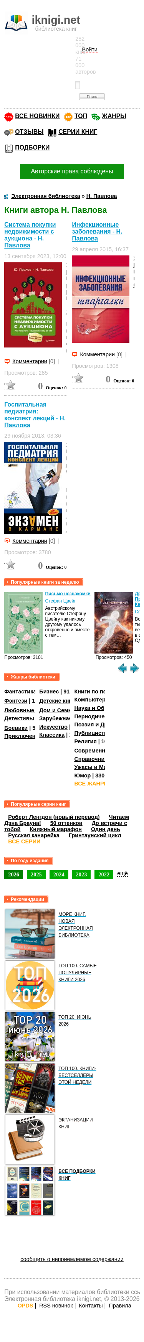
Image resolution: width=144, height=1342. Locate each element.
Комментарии (29, 361)
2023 (81, 874)
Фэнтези (15, 701)
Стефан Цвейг (60, 601)
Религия (85, 741)
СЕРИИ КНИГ (77, 131)
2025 (36, 874)
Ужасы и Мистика (98, 767)
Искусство (53, 727)
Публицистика (93, 733)
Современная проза (101, 751)
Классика (52, 735)
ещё (122, 873)
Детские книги (58, 701)
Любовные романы (31, 710)
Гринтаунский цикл (95, 835)
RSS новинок (56, 1305)
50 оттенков (66, 823)
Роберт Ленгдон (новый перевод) (53, 817)
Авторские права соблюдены (72, 171)
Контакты (91, 1305)
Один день (105, 829)
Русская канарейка (34, 835)
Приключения (23, 736)
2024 (59, 874)
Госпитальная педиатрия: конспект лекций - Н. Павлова (35, 414)
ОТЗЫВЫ (29, 131)
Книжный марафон (56, 829)
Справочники (92, 759)
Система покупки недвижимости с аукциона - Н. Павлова (30, 235)
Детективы (19, 718)
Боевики (16, 728)
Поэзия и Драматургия (105, 724)
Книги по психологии (103, 691)
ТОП (80, 116)
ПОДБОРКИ (32, 147)
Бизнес (49, 691)
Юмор (82, 775)
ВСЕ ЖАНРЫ (91, 784)
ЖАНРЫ (114, 116)
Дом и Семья (57, 710)
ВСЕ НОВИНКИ (37, 116)
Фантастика (20, 691)
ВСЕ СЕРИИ (24, 841)
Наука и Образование (103, 708)
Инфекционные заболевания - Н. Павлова (97, 231)
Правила (120, 1305)
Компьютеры (92, 700)
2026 (13, 874)
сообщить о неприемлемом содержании (72, 1259)
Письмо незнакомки (68, 593)
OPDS (25, 1305)
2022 (103, 874)
